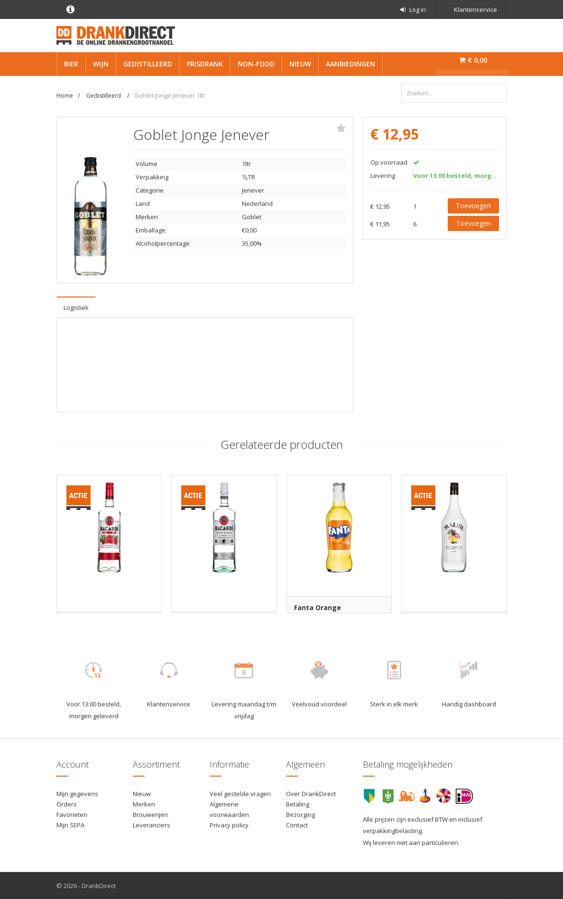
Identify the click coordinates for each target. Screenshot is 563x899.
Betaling (297, 803)
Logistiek (76, 307)
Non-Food (256, 63)
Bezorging (300, 814)
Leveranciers (151, 824)
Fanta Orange (317, 607)
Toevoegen (473, 205)
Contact (297, 824)
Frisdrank (205, 63)
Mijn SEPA (70, 824)
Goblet (251, 216)
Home (64, 96)
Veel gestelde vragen (240, 793)
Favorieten (71, 814)
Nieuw (300, 63)
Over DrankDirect (311, 793)
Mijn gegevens (77, 793)
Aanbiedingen (350, 63)
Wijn (101, 63)
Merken (144, 803)
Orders (66, 803)
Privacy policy (229, 824)
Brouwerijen (150, 814)
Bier (71, 63)
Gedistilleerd (147, 63)
